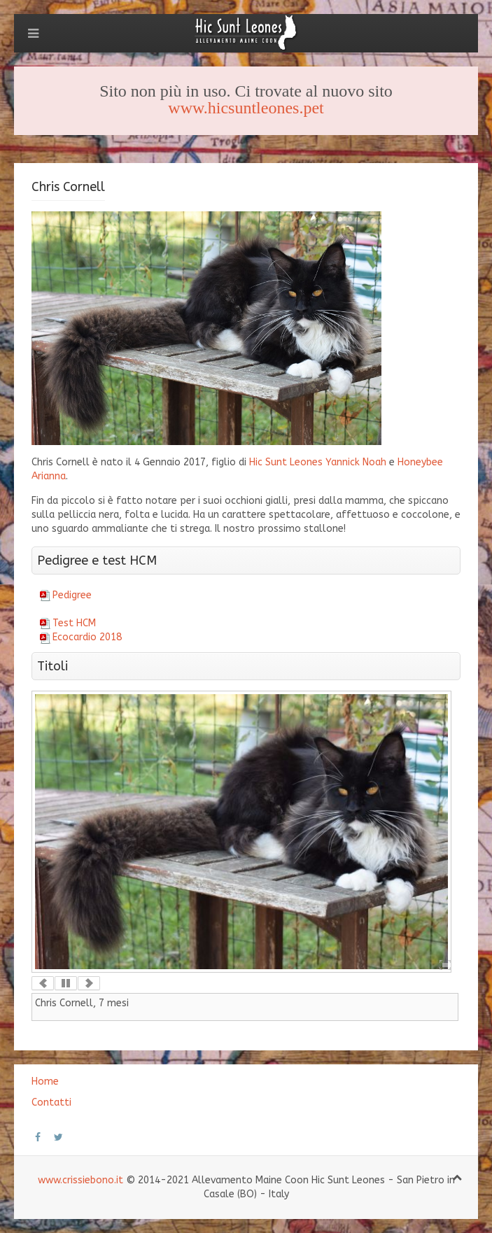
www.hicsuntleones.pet (245, 108)
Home (45, 1081)
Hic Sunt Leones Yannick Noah (317, 462)
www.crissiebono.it (80, 1180)
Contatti (51, 1102)
